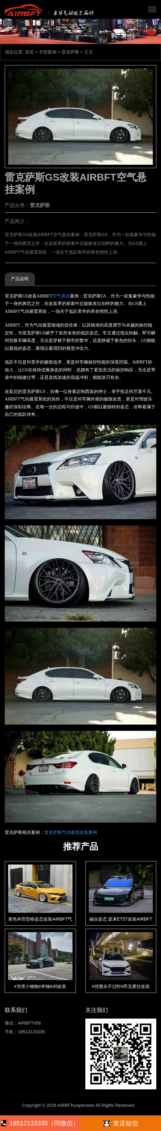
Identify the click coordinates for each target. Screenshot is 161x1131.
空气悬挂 (61, 296)
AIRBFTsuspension (75, 1105)
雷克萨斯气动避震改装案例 (70, 832)
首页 (29, 51)
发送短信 (121, 1123)
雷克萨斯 (70, 51)
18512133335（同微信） (40, 1123)
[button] (152, 9)
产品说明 (20, 278)
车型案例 (47, 51)
